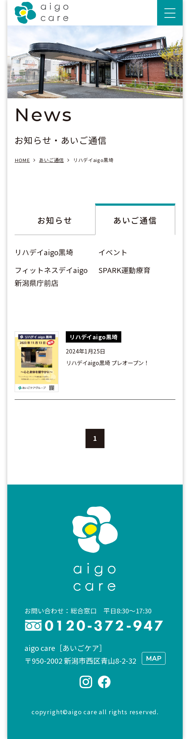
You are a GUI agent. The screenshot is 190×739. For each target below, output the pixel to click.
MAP (154, 658)
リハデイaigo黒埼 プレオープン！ (107, 363)
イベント (113, 252)
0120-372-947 (105, 626)
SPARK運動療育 (124, 270)
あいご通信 (135, 220)
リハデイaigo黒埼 (44, 252)
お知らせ (55, 220)
